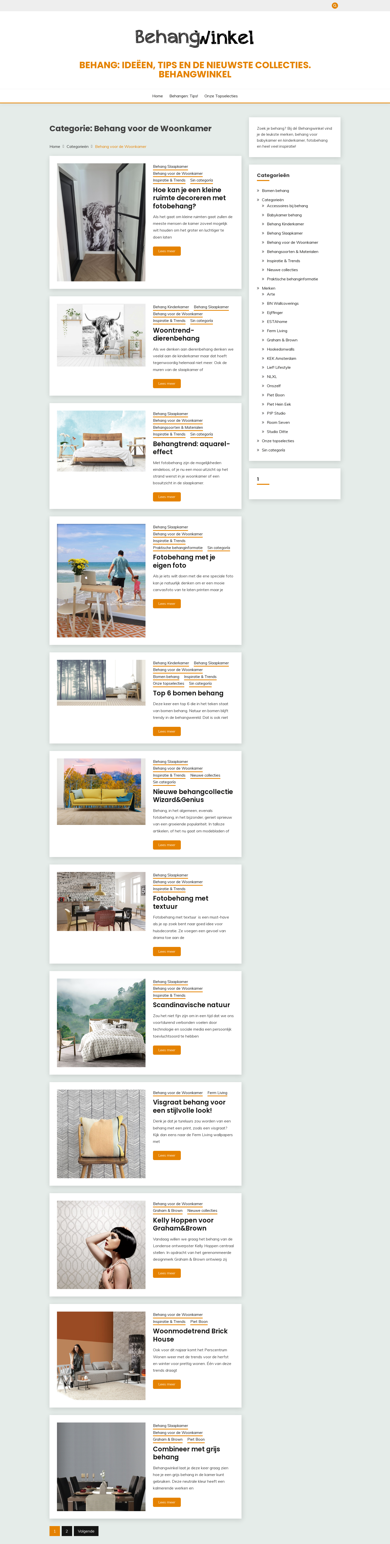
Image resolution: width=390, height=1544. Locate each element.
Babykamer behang (284, 214)
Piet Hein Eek (279, 404)
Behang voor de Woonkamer (178, 173)
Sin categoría (201, 180)
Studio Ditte (277, 431)
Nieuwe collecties (205, 775)
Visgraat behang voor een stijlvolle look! (189, 1106)
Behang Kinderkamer (171, 307)
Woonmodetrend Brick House (190, 1335)
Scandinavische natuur (191, 1004)
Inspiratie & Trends (169, 180)
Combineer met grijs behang (186, 1453)
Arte (271, 294)
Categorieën (273, 199)
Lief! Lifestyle (279, 367)
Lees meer (166, 251)
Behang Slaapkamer (170, 166)
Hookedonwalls (280, 349)
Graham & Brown (168, 1210)
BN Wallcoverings (283, 303)
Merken (268, 288)
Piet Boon (199, 1321)
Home (157, 95)
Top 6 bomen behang (188, 693)
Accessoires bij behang (287, 205)
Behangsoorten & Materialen (178, 427)
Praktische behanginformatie (178, 547)
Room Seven (278, 422)
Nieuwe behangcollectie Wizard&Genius (193, 795)
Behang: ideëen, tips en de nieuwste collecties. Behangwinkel (195, 70)
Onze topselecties (221, 95)
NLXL (272, 376)
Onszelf (274, 385)
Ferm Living (217, 1092)
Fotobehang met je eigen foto (184, 561)
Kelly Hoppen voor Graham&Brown (183, 1224)
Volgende (86, 1531)
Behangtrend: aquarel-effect (191, 448)
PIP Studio (276, 413)
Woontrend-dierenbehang (176, 334)
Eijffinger (275, 312)
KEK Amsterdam (281, 358)
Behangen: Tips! (183, 95)
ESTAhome (277, 321)
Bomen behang (166, 676)
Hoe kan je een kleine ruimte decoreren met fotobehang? (189, 198)
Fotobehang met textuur (180, 902)
